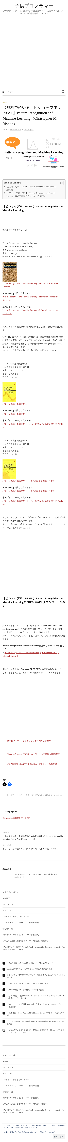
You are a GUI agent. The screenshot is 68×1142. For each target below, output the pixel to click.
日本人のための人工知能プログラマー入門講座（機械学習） (34, 754)
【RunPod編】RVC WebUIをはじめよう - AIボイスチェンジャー (32, 963)
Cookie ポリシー (54, 1132)
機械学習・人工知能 (53, 795)
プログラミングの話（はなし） (29, 795)
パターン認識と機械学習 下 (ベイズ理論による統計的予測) (29, 491)
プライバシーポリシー (11, 892)
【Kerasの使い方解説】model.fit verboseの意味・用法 (27, 984)
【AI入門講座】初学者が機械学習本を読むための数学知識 (31, 764)
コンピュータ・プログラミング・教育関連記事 (21, 923)
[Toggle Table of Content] (60, 183)
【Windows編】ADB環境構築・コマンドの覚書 (25, 990)
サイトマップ (8, 904)
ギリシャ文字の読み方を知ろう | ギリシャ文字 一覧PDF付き (30, 849)
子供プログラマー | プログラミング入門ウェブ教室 (28, 741)
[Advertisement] (34, 563)
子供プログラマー (34, 6)
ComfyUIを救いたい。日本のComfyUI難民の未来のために (29, 969)
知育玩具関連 (8, 929)
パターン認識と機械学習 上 (15, 414)
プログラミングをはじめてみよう (16, 917)
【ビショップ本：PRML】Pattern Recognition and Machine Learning (31, 188)
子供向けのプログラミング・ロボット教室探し (21, 935)
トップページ (8, 910)
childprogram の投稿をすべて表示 (16, 818)
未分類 (5, 102)
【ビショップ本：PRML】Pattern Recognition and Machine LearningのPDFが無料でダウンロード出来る (31, 194)
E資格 (12, 795)
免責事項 (6, 898)
